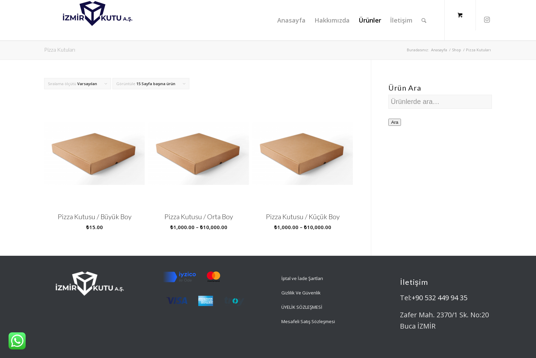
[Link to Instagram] (487, 20)
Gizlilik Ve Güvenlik (301, 293)
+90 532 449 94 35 (439, 297)
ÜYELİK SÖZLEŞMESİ (301, 307)
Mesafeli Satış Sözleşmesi (308, 321)
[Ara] (424, 20)
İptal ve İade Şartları (302, 278)
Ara (394, 122)
